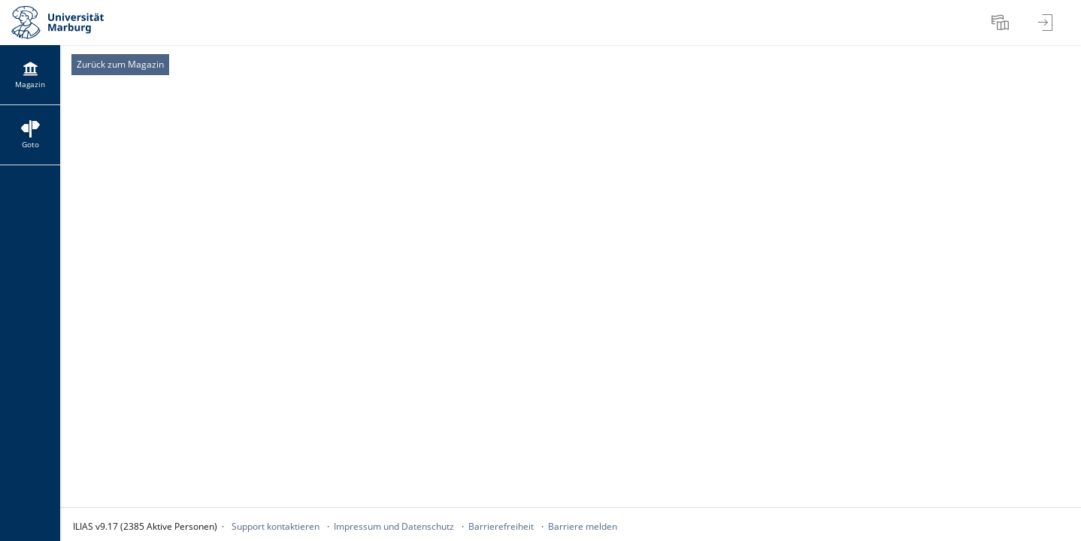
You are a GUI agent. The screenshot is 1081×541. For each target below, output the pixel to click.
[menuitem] (1002, 22)
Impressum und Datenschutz (394, 526)
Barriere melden (582, 526)
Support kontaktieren (275, 526)
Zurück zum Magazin (120, 64)
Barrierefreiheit (501, 526)
